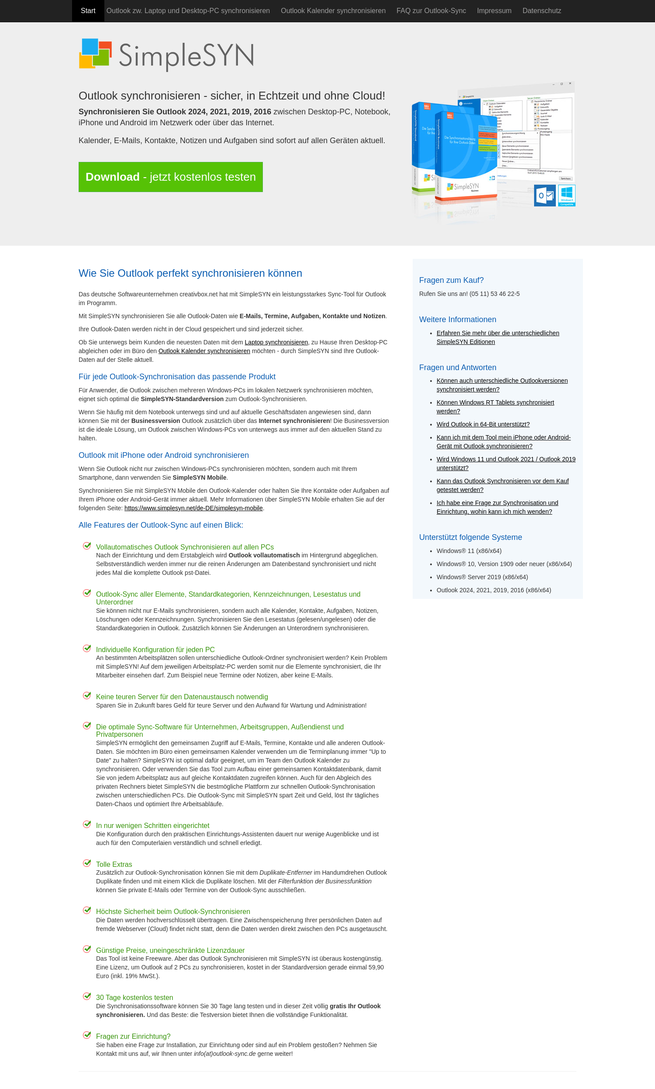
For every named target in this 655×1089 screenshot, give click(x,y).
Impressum (494, 10)
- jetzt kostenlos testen (171, 176)
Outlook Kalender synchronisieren (333, 10)
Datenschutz (542, 10)
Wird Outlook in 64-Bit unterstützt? (483, 424)
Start (88, 10)
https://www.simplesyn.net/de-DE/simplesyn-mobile (193, 508)
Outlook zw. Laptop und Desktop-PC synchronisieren (188, 10)
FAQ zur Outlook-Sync (431, 10)
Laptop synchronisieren (276, 342)
